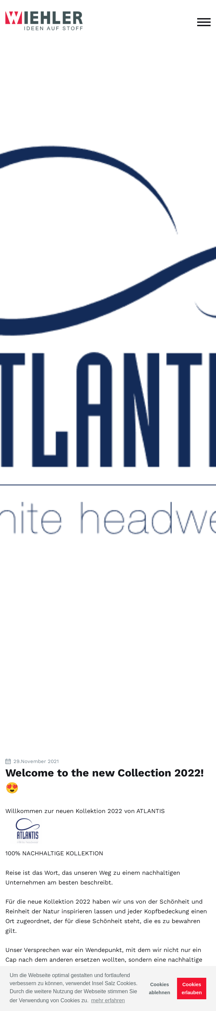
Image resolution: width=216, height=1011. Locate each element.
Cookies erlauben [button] (192, 988)
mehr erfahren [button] (108, 1000)
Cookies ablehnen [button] (159, 988)
